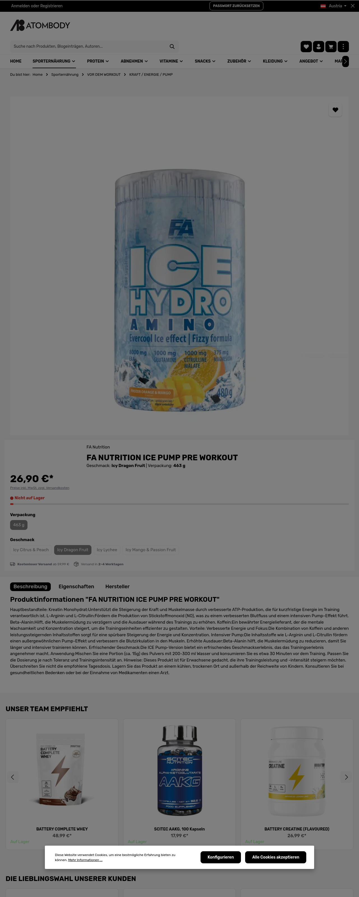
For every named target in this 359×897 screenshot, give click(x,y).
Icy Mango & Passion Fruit (242, 212)
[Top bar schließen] (353, 6)
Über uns (138, 825)
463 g (223, 175)
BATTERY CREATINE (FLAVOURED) (296, 536)
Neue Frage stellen (35, 756)
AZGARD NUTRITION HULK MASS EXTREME (179, 706)
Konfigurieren (224, 858)
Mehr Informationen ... (72, 861)
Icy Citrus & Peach (235, 200)
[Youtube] (270, 836)
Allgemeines (201, 834)
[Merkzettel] (306, 25)
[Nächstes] (350, 484)
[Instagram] (299, 836)
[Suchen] (257, 25)
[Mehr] (343, 25)
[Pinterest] (285, 836)
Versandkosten (220, 889)
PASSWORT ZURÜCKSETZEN (236, 6)
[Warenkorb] (331, 25)
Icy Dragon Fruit (277, 200)
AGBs (194, 843)
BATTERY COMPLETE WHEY (62, 536)
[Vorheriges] (8, 484)
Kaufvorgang (201, 870)
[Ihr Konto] (318, 25)
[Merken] (189, 94)
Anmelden (20, 6)
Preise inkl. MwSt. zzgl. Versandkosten (243, 138)
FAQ (133, 834)
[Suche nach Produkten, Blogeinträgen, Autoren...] (173, 25)
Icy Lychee (311, 200)
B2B (133, 870)
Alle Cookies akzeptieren (276, 858)
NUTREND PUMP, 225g (62, 706)
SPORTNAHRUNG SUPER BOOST (296, 706)
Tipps (135, 843)
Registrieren (51, 6)
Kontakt (197, 825)
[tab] (30, 293)
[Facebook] (256, 836)
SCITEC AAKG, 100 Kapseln (179, 536)
